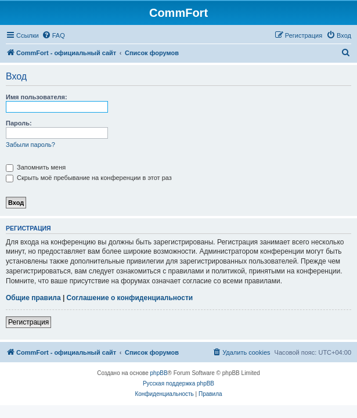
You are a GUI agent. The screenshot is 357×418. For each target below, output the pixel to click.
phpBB (159, 373)
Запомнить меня (36, 167)
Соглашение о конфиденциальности (130, 298)
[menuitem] (53, 35)
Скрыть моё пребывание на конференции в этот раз (89, 177)
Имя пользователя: (36, 96)
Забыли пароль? (30, 144)
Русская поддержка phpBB (178, 383)
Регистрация (28, 322)
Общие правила (33, 298)
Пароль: (19, 123)
